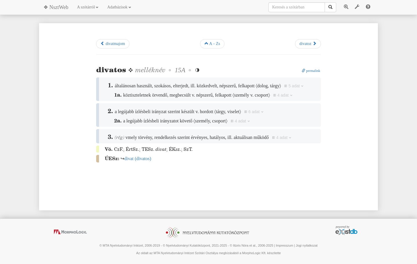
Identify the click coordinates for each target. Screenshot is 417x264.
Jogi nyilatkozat (306, 245)
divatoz (308, 43)
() (137, 158)
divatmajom (112, 43)
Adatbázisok (119, 7)
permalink (311, 71)
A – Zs (212, 43)
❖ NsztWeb (55, 7)
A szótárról (87, 7)
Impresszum (284, 245)
